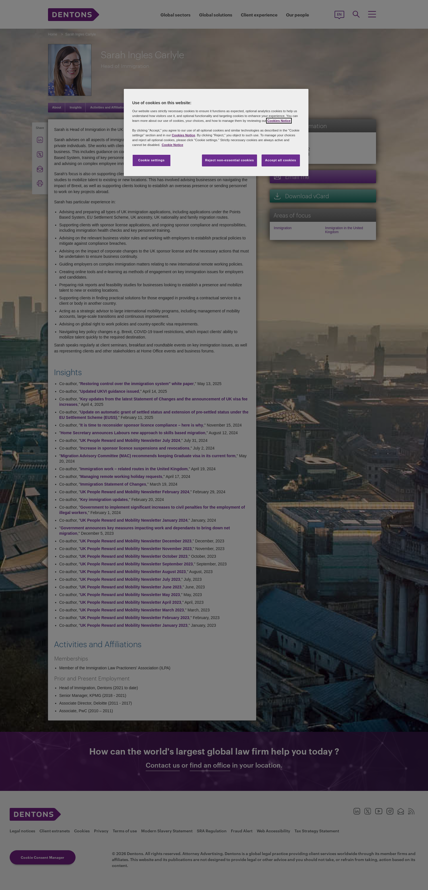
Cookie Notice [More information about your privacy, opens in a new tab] (172, 145)
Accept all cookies (280, 160)
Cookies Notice (279, 120)
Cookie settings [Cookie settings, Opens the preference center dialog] (151, 160)
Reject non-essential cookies (229, 160)
